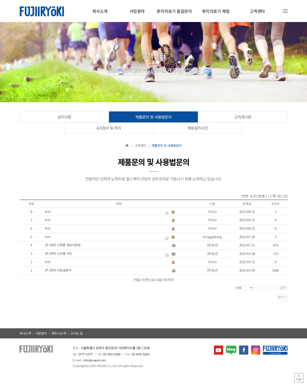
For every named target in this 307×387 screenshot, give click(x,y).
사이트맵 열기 (285, 11)
